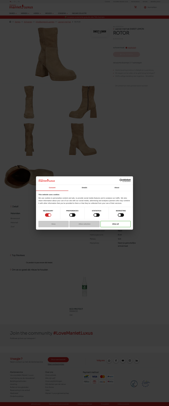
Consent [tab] (52, 187)
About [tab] (116, 187)
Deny (54, 224)
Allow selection (84, 224)
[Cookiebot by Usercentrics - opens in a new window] (121, 180)
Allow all (115, 224)
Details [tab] (84, 187)
